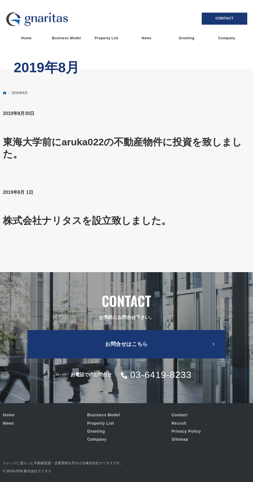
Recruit (179, 423)
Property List (100, 423)
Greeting (96, 431)
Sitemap (180, 439)
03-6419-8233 (161, 375)
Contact (224, 18)
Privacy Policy (186, 431)
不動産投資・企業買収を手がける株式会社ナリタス (73, 463)
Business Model (103, 415)
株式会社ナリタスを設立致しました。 (87, 220)
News (8, 423)
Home (9, 415)
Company (97, 439)
